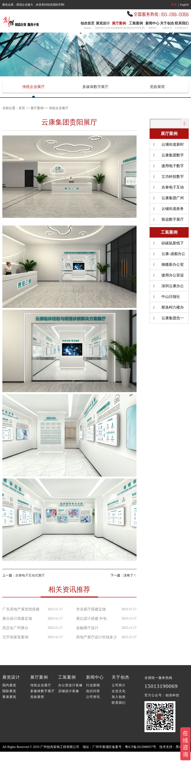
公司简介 (119, 685)
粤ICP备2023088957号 (140, 747)
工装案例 (136, 25)
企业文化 (119, 691)
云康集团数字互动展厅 (168, 157)
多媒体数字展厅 (95, 87)
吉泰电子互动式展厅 (30, 575)
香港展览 (9, 697)
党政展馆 (157, 87)
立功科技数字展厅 (168, 178)
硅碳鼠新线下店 (168, 245)
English (184, 4)
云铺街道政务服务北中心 (168, 210)
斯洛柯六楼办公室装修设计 (168, 309)
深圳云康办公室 (168, 287)
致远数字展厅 (168, 219)
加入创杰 (119, 697)
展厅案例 (118, 25)
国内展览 (9, 685)
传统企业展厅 (33, 87)
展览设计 (103, 25)
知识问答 (93, 691)
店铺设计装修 (68, 691)
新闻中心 (152, 25)
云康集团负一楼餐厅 (168, 319)
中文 (174, 4)
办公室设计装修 (70, 685)
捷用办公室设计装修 (168, 277)
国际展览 (9, 691)
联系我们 (182, 25)
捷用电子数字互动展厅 (168, 167)
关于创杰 (167, 25)
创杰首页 (87, 25)
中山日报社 (166, 297)
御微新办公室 (168, 264)
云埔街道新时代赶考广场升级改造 (169, 146)
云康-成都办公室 (168, 255)
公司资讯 (93, 697)
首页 (22, 108)
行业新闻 (93, 685)
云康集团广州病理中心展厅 (168, 199)
